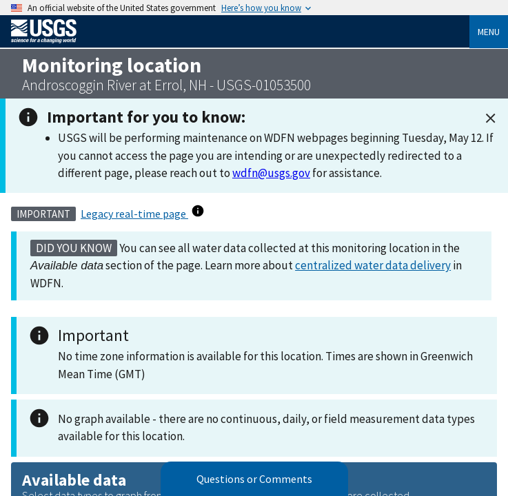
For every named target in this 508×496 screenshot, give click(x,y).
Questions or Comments (254, 479)
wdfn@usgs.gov (271, 172)
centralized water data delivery (373, 265)
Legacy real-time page (134, 213)
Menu (489, 31)
